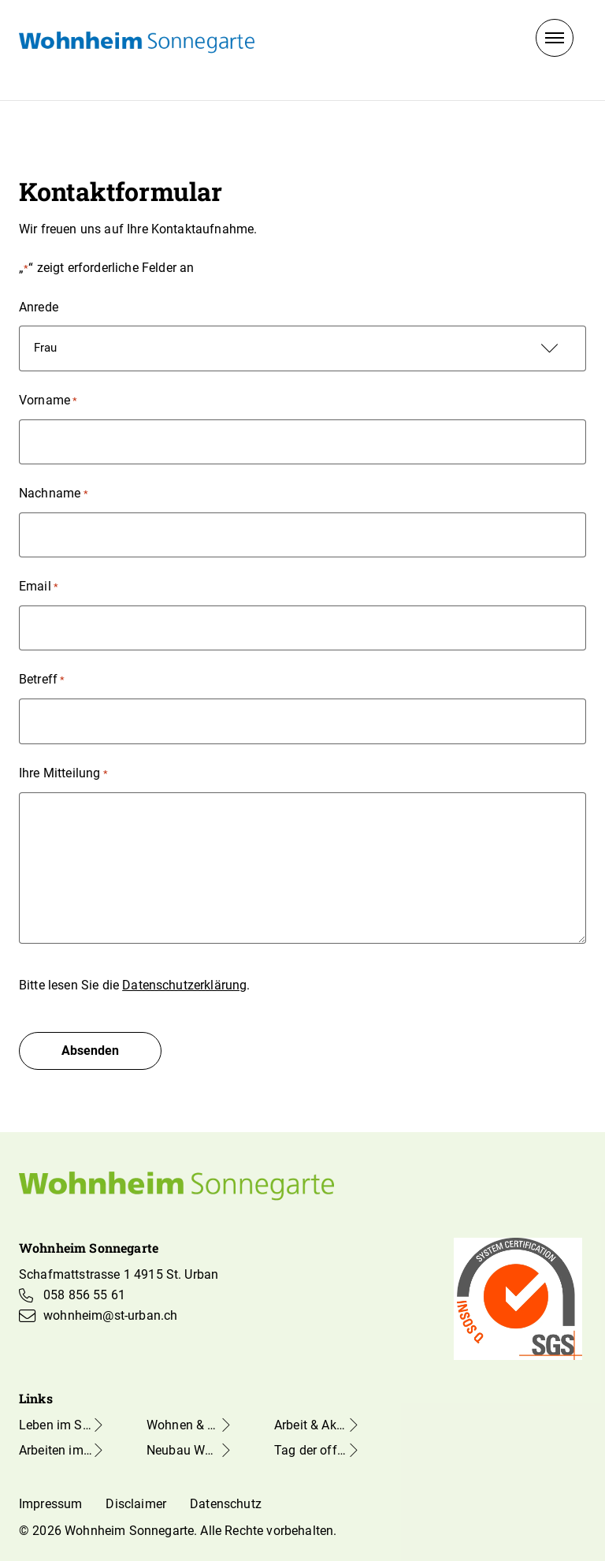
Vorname (48, 401)
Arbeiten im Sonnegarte (55, 1450)
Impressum (50, 1503)
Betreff (42, 680)
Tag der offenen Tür (310, 1450)
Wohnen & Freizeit (183, 1425)
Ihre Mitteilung (63, 774)
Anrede (38, 307)
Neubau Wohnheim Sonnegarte (183, 1450)
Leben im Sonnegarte (55, 1425)
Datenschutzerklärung (184, 985)
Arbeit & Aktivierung (310, 1425)
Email (38, 587)
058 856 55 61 (84, 1294)
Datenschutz (226, 1503)
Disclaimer (136, 1503)
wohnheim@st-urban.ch (110, 1315)
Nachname (53, 494)
